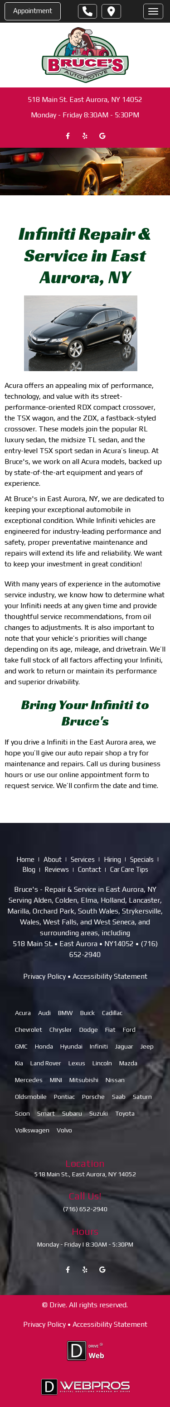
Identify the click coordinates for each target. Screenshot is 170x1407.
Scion (22, 1113)
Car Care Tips (129, 870)
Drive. (58, 1305)
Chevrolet (28, 1029)
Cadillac (112, 1012)
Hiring (112, 859)
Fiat (110, 1029)
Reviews (56, 870)
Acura (23, 1012)
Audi (44, 1012)
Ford (129, 1029)
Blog (28, 870)
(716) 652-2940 (85, 1209)
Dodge (88, 1029)
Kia (19, 1063)
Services (83, 859)
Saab (119, 1096)
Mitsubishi (83, 1079)
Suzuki (98, 1113)
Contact (89, 870)
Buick (87, 1012)
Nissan (115, 1079)
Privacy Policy (44, 976)
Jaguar (124, 1046)
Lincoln (102, 1063)
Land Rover (45, 1063)
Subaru (72, 1113)
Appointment (32, 11)
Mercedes (29, 1079)
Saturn (142, 1096)
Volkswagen (32, 1130)
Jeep (147, 1046)
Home (25, 859)
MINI (56, 1079)
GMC (21, 1046)
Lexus (76, 1063)
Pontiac (64, 1096)
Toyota (125, 1113)
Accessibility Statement (110, 976)
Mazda (128, 1063)
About (53, 859)
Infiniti (99, 1046)
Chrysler (60, 1029)
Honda (44, 1046)
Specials (142, 859)
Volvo (64, 1130)
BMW (65, 1012)
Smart (46, 1113)
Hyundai (71, 1046)
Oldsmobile (31, 1096)
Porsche (93, 1096)
